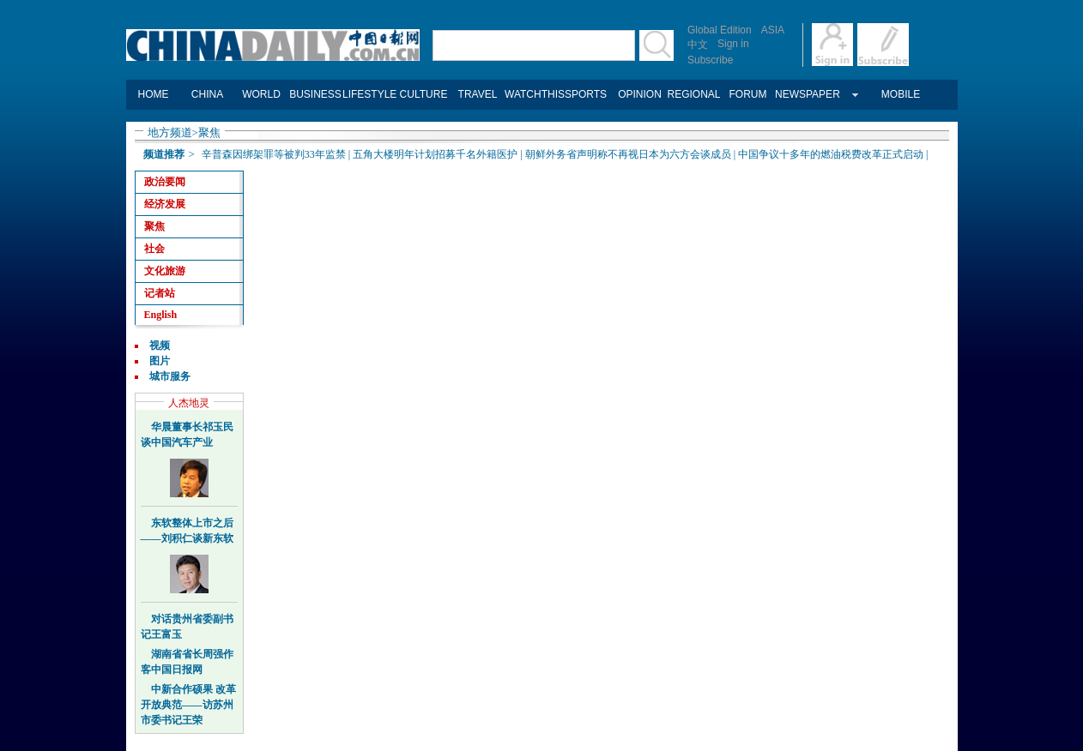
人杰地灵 (188, 403)
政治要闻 (164, 182)
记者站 (159, 293)
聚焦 (209, 132)
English (161, 315)
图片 (159, 361)
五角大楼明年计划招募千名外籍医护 (435, 154)
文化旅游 (164, 271)
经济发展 (164, 204)
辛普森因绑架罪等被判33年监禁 (274, 154)
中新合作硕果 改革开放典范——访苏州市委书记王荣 (188, 704)
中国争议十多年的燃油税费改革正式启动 (830, 154)
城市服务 (170, 376)
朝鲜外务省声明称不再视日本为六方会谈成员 (628, 154)
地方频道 (170, 132)
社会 (154, 249)
